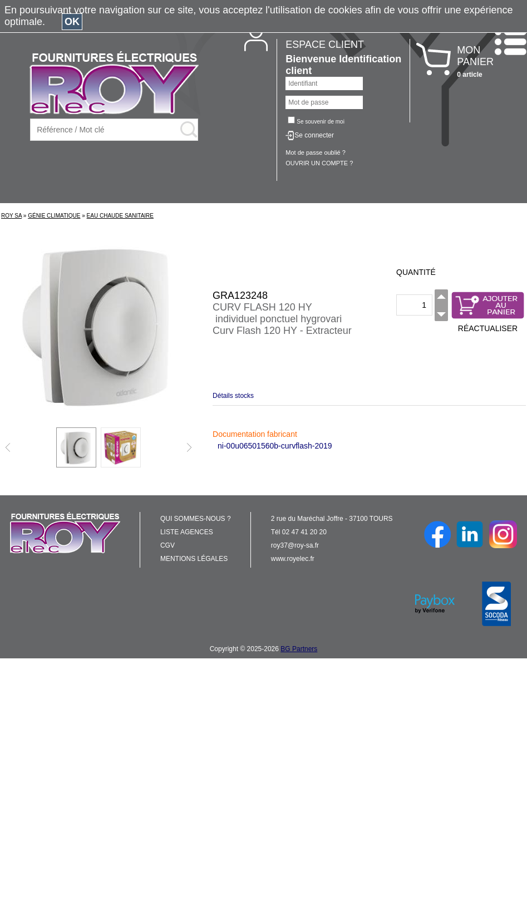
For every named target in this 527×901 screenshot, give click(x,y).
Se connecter (314, 135)
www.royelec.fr (292, 559)
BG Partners (298, 649)
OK (72, 21)
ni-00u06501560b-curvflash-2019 (275, 445)
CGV (167, 545)
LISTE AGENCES (186, 532)
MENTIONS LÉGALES (194, 559)
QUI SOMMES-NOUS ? (195, 519)
